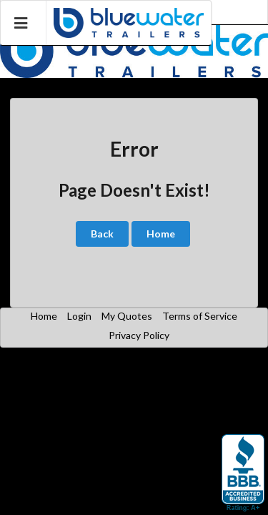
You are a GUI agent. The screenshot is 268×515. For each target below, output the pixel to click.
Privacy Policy (139, 335)
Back (102, 233)
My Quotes (126, 316)
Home (161, 233)
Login (79, 316)
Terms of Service (199, 316)
